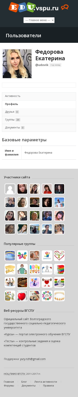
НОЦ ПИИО (10, 373)
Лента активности (45, 381)
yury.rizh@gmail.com (33, 359)
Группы (12, 119)
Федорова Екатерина (50, 55)
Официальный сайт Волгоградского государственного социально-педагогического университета (35, 323)
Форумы (9, 385)
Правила (48, 385)
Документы (14, 127)
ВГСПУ (21, 373)
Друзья (12, 111)
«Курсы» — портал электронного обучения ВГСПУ (37, 334)
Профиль (11, 104)
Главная (9, 381)
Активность (12, 96)
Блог (24, 381)
